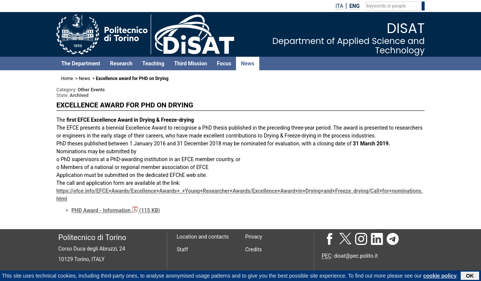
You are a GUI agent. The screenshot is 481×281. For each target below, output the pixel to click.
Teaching (153, 63)
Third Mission (190, 63)
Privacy (253, 237)
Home (67, 78)
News (247, 63)
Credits (253, 249)
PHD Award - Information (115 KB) (115, 210)
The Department (80, 63)
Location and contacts (203, 237)
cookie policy (440, 276)
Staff (182, 249)
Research (121, 63)
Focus (224, 63)
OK (470, 276)
